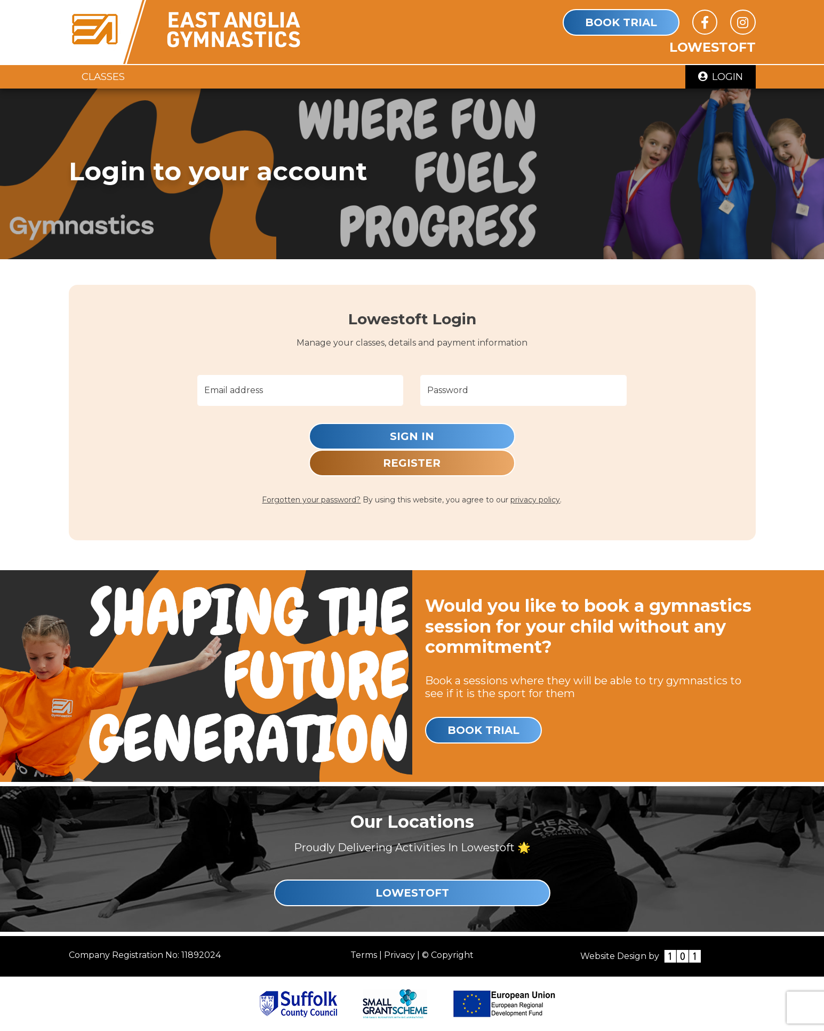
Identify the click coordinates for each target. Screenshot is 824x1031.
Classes (103, 76)
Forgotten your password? (311, 500)
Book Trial (621, 22)
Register (412, 463)
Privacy (399, 955)
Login (720, 76)
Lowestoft (412, 892)
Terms (363, 955)
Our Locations (412, 821)
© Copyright (448, 955)
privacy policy (535, 500)
